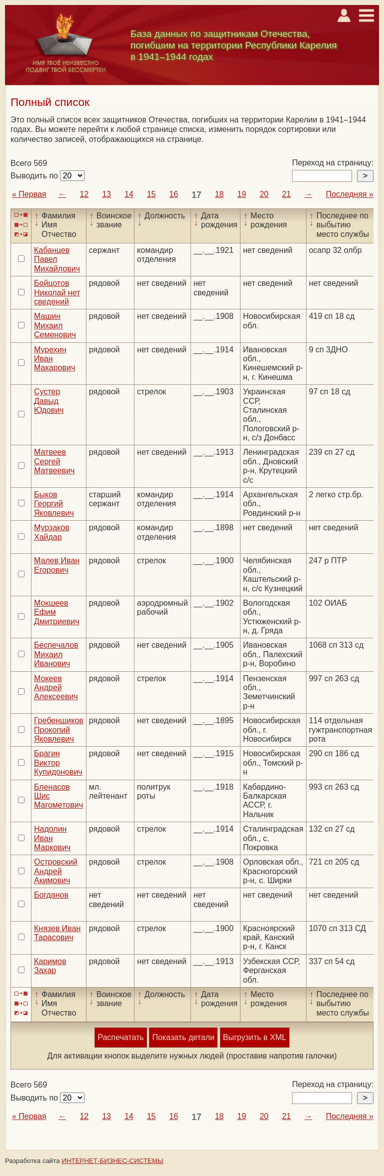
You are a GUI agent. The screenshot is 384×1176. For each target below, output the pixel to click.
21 (286, 194)
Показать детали (183, 1037)
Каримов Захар (50, 966)
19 (241, 194)
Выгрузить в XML (254, 1037)
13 (106, 194)
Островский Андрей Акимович (56, 871)
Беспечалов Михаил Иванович (56, 654)
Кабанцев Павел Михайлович (57, 259)
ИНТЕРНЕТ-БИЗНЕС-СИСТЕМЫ (113, 1161)
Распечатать (121, 1037)
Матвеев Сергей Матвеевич (54, 461)
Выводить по (35, 175)
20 (264, 194)
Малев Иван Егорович (57, 565)
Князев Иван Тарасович (57, 933)
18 (219, 194)
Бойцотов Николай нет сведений (57, 292)
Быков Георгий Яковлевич (54, 503)
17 (197, 195)
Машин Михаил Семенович (55, 325)
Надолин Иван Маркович (52, 838)
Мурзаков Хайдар (52, 532)
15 (151, 194)
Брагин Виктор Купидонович (58, 762)
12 (84, 194)
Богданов (51, 895)
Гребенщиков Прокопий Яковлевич (59, 729)
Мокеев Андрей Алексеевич (56, 687)
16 (173, 194)
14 (129, 194)
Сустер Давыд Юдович (49, 400)
